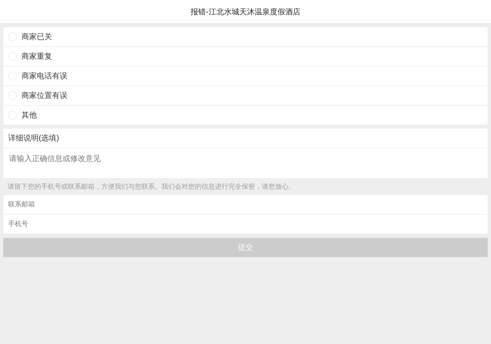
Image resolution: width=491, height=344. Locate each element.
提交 (245, 247)
